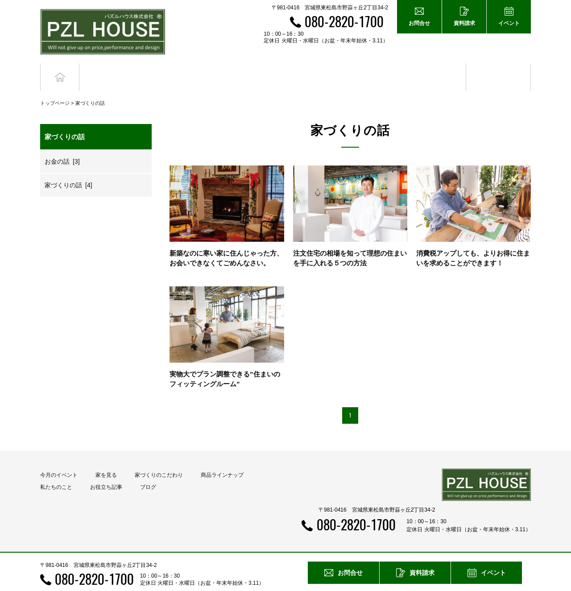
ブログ (498, 69)
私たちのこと (56, 471)
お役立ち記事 (434, 69)
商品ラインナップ (222, 459)
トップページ (55, 86)
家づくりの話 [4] (68, 168)
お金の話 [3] (62, 145)
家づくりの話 (90, 86)
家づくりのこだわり (159, 459)
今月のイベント (59, 459)
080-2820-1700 (344, 21)
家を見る (106, 459)
